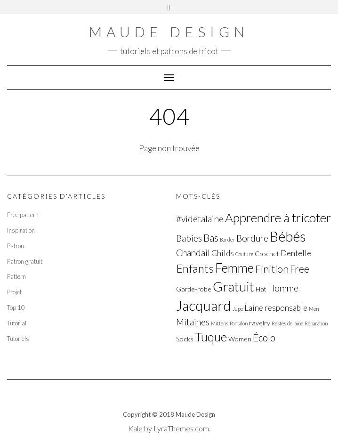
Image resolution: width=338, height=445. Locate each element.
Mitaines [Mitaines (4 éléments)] (192, 321)
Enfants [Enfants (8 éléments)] (195, 268)
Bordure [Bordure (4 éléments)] (252, 238)
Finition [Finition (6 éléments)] (272, 268)
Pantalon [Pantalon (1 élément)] (239, 323)
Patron (15, 246)
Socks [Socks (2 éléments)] (184, 339)
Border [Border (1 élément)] (227, 239)
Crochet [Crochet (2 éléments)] (267, 254)
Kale (135, 428)
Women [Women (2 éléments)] (239, 339)
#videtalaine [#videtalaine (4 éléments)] (200, 218)
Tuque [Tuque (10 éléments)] (211, 336)
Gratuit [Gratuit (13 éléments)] (233, 286)
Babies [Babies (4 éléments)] (189, 238)
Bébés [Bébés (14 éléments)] (288, 236)
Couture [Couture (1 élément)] (244, 254)
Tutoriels (18, 338)
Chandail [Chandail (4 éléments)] (193, 252)
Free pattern (23, 214)
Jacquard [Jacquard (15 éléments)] (203, 305)
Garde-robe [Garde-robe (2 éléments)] (193, 289)
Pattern (16, 276)
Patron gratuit (24, 261)
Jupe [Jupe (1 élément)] (238, 309)
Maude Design (169, 31)
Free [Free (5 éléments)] (299, 269)
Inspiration (21, 230)
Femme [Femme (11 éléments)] (234, 267)
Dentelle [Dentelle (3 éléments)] (296, 253)
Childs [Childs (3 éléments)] (222, 253)
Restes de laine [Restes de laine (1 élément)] (287, 323)
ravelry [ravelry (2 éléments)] (259, 323)
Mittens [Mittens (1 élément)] (219, 323)
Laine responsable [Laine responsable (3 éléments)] (275, 308)
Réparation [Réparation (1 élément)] (316, 323)
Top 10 (16, 307)
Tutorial (16, 323)
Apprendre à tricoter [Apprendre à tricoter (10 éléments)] (278, 217)
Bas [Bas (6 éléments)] (210, 237)
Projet (14, 292)
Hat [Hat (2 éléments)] (261, 289)
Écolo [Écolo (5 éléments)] (264, 337)
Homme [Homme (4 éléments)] (283, 288)
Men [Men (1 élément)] (314, 309)
